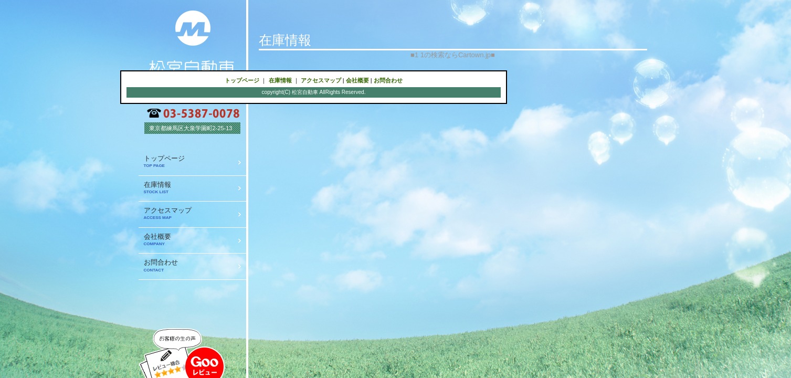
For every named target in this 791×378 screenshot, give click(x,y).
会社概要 (357, 80)
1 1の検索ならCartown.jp (453, 55)
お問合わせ (388, 80)
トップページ (242, 80)
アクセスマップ (321, 80)
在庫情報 (280, 80)
